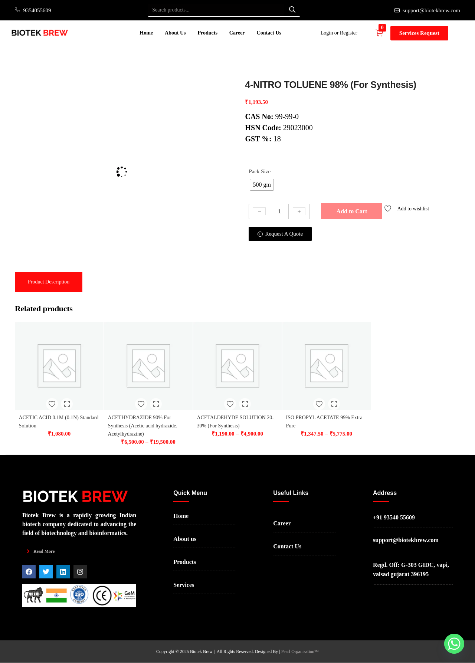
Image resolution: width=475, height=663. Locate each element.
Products (207, 33)
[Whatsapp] (454, 644)
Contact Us (269, 33)
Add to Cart (352, 211)
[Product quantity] (279, 211)
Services (183, 585)
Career (237, 33)
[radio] (261, 184)
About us (184, 539)
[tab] (48, 282)
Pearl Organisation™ (300, 651)
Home (146, 33)
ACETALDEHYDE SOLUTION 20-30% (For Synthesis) (232, 416)
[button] (383, 33)
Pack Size (260, 171)
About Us (175, 33)
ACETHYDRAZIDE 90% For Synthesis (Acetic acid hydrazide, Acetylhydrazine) (148, 416)
